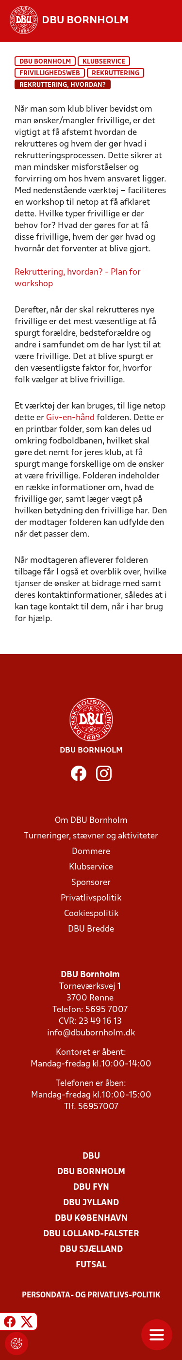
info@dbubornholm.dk (91, 1033)
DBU (91, 1156)
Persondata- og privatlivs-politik (91, 1295)
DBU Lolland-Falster (91, 1234)
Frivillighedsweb (49, 73)
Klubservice (91, 867)
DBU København (91, 1218)
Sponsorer (91, 883)
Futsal (91, 1265)
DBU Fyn (91, 1187)
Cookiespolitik (91, 914)
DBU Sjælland (91, 1249)
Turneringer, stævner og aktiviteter (91, 836)
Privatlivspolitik (91, 898)
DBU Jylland (91, 1203)
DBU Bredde (91, 929)
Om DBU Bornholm (91, 821)
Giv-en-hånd (70, 418)
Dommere (91, 852)
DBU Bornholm (45, 62)
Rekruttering (115, 73)
